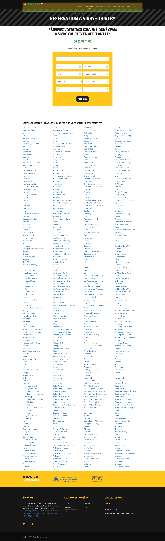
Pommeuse (88, 367)
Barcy (55, 141)
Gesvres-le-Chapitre (61, 248)
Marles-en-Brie (121, 313)
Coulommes (119, 203)
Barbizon (26, 141)
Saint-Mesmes (59, 402)
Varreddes (57, 440)
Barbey (118, 138)
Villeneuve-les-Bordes (62, 453)
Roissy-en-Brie (120, 378)
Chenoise (87, 189)
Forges (117, 240)
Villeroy (118, 456)
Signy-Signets (120, 418)
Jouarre (87, 267)
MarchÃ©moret (29, 313)
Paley (86, 359)
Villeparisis (88, 456)
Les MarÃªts (58, 294)
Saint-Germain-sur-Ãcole (125, 391)
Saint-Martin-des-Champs (63, 399)
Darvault (26, 222)
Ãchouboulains (121, 224)
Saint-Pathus (28, 405)
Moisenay (119, 324)
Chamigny (26, 176)
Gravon (118, 251)
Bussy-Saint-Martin (30, 165)
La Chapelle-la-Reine (123, 273)
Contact (130, 4)
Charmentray (28, 181)
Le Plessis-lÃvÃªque (123, 289)
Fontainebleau (89, 238)
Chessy (25, 192)
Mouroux (118, 340)
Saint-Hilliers (58, 394)
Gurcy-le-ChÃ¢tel (60, 259)
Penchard (118, 362)
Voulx (86, 467)
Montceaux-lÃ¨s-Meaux (124, 327)
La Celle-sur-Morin (30, 273)
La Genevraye (89, 278)
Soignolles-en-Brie (122, 421)
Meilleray (26, 321)
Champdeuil (119, 176)
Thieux (87, 426)
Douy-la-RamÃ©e (91, 224)
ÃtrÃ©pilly (58, 230)
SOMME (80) (54, 511)
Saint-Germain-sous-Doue (94, 391)
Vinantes (26, 464)
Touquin (26, 432)
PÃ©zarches (58, 364)
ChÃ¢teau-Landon (30, 184)
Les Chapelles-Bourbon (124, 292)
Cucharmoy (57, 216)
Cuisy (86, 216)
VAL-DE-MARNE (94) (47, 513)
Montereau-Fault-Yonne (32, 332)
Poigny (117, 364)
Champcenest (89, 176)
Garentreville (58, 246)
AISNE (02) (34, 516)
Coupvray (57, 205)
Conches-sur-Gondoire (62, 200)
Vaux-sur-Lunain (60, 442)
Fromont (118, 243)
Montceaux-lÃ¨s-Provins (32, 329)
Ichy (85, 262)
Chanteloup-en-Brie (123, 178)
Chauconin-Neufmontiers (94, 187)
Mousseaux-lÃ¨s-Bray (31, 343)
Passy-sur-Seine (59, 362)
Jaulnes (25, 267)
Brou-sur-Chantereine (31, 162)
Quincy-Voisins (28, 375)
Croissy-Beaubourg (122, 214)
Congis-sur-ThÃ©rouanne (125, 200)
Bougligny (119, 154)
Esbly (117, 227)
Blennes (56, 149)
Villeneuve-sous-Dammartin (126, 453)
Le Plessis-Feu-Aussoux (93, 289)
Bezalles (118, 146)
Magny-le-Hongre (122, 308)
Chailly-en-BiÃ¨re (29, 170)
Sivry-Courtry (58, 421)
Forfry (86, 240)
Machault (87, 308)
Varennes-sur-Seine (30, 440)
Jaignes (118, 265)
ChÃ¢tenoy (119, 184)
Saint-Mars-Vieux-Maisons (33, 399)
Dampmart (119, 219)
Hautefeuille (89, 259)
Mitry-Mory (88, 324)
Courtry (26, 211)
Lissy (55, 300)
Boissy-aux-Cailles (122, 152)
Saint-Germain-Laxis (61, 391)
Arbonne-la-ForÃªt (60, 130)
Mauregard (27, 319)
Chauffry (118, 187)
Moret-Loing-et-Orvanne (125, 337)
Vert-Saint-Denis (90, 445)
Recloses (26, 378)
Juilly (55, 270)
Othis (117, 356)
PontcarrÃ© (58, 370)
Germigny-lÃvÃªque (123, 246)
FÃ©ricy (118, 232)
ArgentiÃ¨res (89, 130)
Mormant (26, 340)
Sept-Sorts (27, 418)
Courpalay (27, 208)
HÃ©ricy (118, 259)
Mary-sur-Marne (90, 316)
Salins (117, 410)
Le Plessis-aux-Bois (61, 289)
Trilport (56, 434)
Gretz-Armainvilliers (61, 254)
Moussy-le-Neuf (59, 343)
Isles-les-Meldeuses (122, 262)
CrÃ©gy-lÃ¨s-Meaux (31, 214)
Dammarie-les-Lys (30, 219)
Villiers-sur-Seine (60, 461)
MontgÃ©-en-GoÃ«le (123, 332)
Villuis (86, 461)
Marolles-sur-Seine (61, 316)
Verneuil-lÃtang (29, 445)
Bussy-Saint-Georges (123, 162)
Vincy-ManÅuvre (60, 464)
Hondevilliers (58, 262)
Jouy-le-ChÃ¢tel (121, 267)
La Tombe (27, 283)
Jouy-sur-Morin (29, 270)
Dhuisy (56, 222)
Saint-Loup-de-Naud (61, 397)
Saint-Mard (119, 397)
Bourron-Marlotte (91, 157)
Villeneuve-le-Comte (30, 453)
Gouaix (25, 251)
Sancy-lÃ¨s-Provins (30, 415)
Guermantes (120, 257)
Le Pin (25, 289)
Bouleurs (57, 157)
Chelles (56, 189)
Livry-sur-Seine (121, 300)
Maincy (25, 310)
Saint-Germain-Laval (31, 391)
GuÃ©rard (57, 257)
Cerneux (56, 168)
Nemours (118, 348)
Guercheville (89, 257)
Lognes (87, 302)
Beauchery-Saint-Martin (32, 143)
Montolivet (57, 337)
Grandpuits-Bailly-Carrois (94, 251)
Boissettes (27, 152)
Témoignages (118, 4)
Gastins (87, 246)
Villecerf (118, 448)
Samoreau (88, 413)
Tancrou (26, 426)
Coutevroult (89, 211)
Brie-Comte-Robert (122, 160)
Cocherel (56, 197)
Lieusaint (118, 297)
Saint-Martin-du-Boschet (94, 399)
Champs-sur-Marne (61, 178)
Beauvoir (118, 143)
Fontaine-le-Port (59, 238)
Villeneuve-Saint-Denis (93, 453)
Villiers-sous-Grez (122, 459)
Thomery (118, 426)
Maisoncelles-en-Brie (92, 310)
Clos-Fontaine (28, 197)
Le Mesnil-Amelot (122, 286)
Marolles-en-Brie (29, 316)
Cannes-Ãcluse (90, 165)
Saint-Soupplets (90, 407)
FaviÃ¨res (57, 232)
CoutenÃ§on (58, 211)
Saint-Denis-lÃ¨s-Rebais (62, 388)
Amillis (55, 127)
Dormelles (27, 224)
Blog (108, 4)
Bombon (87, 154)
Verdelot (118, 442)
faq (66, 512)
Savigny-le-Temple (60, 415)
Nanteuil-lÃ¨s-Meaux (31, 348)
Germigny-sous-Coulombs (33, 248)
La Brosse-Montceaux (123, 270)
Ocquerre (118, 353)
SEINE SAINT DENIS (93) (31, 513)
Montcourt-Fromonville (62, 329)
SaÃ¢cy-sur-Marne (91, 383)
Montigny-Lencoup (91, 335)
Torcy (117, 429)
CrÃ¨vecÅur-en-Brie (61, 214)
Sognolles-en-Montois (93, 421)
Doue (55, 224)
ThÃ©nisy (57, 426)
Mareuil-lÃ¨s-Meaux (92, 313)
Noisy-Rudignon (90, 351)
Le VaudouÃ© (58, 292)
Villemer (87, 450)
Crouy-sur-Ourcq (29, 216)
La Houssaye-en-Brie (61, 281)
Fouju (25, 243)
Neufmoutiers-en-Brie (31, 351)
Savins (86, 415)
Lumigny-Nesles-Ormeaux (33, 308)
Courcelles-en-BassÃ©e (93, 205)
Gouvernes (57, 251)
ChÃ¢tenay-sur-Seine (92, 184)
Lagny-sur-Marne (91, 283)
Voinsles (87, 464)
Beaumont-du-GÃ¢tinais (62, 143)
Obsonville (88, 353)
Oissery (25, 356)
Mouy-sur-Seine (121, 343)
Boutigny (118, 157)
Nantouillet (88, 348)
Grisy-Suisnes (120, 254)
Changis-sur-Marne (92, 178)
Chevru (87, 192)
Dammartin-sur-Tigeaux (93, 219)
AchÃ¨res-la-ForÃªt (30, 127)
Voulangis (26, 467)
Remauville (57, 378)
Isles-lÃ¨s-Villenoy (30, 265)
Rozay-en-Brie (89, 380)
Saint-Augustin (59, 386)
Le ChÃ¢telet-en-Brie (61, 286)
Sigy (24, 421)
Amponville (88, 127)
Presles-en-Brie (121, 370)
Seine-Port (119, 415)
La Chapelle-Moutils (30, 275)
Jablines (87, 265)
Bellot (25, 146)
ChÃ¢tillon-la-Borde (30, 187)
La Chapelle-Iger (90, 273)
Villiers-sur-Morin (30, 461)
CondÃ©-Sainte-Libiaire (93, 200)
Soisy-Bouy (27, 424)
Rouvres (56, 380)
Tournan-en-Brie (60, 432)
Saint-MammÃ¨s (90, 397)
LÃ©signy (57, 297)
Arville (25, 133)
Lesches (26, 297)
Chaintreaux (89, 170)
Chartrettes (88, 181)
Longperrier (120, 302)
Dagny (117, 216)
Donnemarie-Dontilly (123, 222)
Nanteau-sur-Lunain (123, 345)
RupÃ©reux (58, 383)
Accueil (79, 4)
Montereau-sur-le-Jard (62, 332)
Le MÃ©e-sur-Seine (92, 286)
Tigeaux (87, 429)
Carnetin (118, 165)
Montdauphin (89, 329)
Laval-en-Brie (28, 286)
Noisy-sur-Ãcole (122, 351)
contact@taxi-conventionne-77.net (120, 513)
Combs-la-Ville (120, 197)
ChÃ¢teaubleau (59, 184)
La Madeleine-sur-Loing (93, 281)
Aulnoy (25, 135)
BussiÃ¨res (88, 162)
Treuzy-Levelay (121, 432)
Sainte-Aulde (28, 410)
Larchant (118, 283)
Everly (86, 230)
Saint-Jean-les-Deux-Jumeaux (95, 394)
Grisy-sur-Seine (29, 257)
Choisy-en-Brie (59, 195)
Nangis (56, 345)
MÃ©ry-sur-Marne (122, 321)
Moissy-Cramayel (29, 327)
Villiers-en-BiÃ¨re (60, 459)
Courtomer (119, 208)
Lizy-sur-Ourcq (59, 302)
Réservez (89, 4)
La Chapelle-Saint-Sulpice (94, 275)
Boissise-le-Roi (90, 152)
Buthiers (56, 165)
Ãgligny (26, 227)
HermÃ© (26, 262)
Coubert (26, 203)
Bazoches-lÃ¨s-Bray (123, 141)
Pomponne (119, 367)
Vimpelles (118, 461)
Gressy (25, 254)
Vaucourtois (89, 440)
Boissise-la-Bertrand (61, 152)
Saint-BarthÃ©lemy (91, 386)
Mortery (87, 340)
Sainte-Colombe (59, 410)
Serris (55, 418)
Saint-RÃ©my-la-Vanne (93, 405)
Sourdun (118, 424)
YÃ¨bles (56, 469)
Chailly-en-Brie (59, 170)
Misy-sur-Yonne (59, 324)
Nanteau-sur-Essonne (93, 345)
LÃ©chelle (88, 292)
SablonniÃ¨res (120, 383)
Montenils (119, 329)
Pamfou (118, 359)
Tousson (87, 432)
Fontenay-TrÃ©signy (61, 240)
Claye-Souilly (120, 195)
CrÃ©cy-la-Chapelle (122, 211)
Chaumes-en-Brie (29, 189)
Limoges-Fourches (30, 300)
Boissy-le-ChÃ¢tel (29, 154)
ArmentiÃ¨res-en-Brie (123, 130)
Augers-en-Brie (121, 133)
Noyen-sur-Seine (60, 353)
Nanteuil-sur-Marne (61, 348)
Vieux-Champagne (122, 445)
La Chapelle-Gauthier (61, 273)
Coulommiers (28, 205)
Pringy (25, 372)
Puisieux (87, 372)
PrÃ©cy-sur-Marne (91, 370)
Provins (56, 372)
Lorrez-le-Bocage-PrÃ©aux (64, 305)
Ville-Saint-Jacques (60, 448)
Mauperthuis (120, 316)
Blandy (25, 149)
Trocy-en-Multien (91, 434)
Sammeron (27, 413)
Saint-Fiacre (119, 388)
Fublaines (26, 246)
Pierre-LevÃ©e (90, 364)
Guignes (26, 259)
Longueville (27, 305)
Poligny (56, 367)
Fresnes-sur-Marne (61, 243)
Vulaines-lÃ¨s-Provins (123, 467)
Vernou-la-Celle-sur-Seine (63, 445)
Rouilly (25, 380)
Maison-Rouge (59, 310)
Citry (86, 195)
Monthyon (27, 335)
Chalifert (56, 173)
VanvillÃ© (119, 437)
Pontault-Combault (30, 370)
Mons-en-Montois (91, 327)
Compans (26, 200)
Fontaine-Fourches (30, 238)
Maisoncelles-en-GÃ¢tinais (125, 310)
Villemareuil (58, 450)
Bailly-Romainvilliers (30, 138)
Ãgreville (57, 227)
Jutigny (87, 270)
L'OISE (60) (35, 511)
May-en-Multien (59, 319)
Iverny (55, 265)
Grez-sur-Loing (90, 254)
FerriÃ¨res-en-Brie (60, 235)
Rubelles (118, 380)
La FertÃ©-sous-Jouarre (62, 278)
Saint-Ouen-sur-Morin (124, 402)
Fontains (118, 238)
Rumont (26, 383)
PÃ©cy (86, 362)
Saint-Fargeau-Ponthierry (94, 388)
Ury (116, 434)
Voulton (56, 467)
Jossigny (56, 267)
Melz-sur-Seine (90, 321)
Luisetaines (119, 305)
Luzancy (56, 308)
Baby (86, 135)
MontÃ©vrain (89, 332)
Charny (56, 181)
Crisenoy (87, 214)
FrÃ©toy (87, 243)
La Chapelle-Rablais (61, 275)
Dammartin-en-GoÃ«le (62, 219)
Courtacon (88, 208)
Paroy (25, 362)
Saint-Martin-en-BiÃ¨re (124, 399)
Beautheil (88, 143)
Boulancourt (27, 157)
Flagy (86, 235)
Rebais (117, 375)
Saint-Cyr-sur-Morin (31, 388)
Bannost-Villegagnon (92, 138)
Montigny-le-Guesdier (62, 335)
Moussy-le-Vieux (90, 343)
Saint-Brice (119, 386)
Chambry (118, 173)
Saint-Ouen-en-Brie (92, 402)
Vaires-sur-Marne (60, 437)
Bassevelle (88, 141)
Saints (86, 410)
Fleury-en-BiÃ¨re (121, 235)
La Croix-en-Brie (121, 275)
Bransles (26, 160)
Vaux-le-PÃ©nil (29, 442)
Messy (25, 324)
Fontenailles (27, 240)
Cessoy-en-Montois (122, 168)
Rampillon (57, 375)
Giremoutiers (89, 248)
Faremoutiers (28, 232)
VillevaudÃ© (27, 459)
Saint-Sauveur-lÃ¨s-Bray (124, 405)
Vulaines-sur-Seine (30, 469)
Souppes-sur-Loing (91, 424)
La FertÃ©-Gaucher (30, 278)
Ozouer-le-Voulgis (60, 359)
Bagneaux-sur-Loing (123, 135)
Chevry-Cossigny (121, 192)
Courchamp (119, 205)
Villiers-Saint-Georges (92, 459)
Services (99, 4)
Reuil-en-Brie (89, 378)
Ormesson (88, 356)
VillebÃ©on (88, 448)
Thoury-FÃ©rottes (60, 429)
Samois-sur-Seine (60, 413)
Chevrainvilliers (59, 192)
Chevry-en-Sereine (30, 195)
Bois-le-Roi (88, 149)
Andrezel (118, 127)
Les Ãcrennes (28, 294)
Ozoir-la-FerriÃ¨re (30, 359)
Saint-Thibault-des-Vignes (125, 407)
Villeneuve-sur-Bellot (31, 456)
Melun (55, 321)
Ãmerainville (89, 227)
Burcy (55, 162)
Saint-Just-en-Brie (122, 394)
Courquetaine (58, 208)
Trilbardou (27, 434)
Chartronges (120, 181)
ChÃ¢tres (57, 187)
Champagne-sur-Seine (62, 176)
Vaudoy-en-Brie (121, 440)
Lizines (25, 302)
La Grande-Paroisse (122, 278)
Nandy (25, 345)
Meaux (86, 319)
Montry (87, 337)
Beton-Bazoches (90, 146)
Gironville (118, 248)
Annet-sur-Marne (29, 130)
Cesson (87, 168)
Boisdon (118, 149)
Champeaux (27, 178)
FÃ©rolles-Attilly (29, 235)
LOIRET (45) (27, 511)
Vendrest (87, 442)
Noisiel (56, 351)
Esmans (26, 230)
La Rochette (119, 281)
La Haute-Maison (29, 281)
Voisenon (118, 464)
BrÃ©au (87, 160)
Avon (55, 135)
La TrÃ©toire (58, 283)
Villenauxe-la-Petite (122, 450)
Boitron (56, 154)
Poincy (25, 367)
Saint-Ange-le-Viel (30, 386)
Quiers (117, 372)
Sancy (117, 413)
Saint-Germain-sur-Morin (33, 394)
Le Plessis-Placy (29, 292)
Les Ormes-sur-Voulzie (93, 294)
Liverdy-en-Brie (90, 300)
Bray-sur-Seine (59, 160)
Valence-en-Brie (90, 437)
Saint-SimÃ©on (59, 407)
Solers (55, 424)
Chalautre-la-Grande (123, 170)
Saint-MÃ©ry (28, 402)
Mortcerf (56, 340)
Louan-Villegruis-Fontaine (94, 305)
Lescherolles (120, 294)
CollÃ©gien (88, 197)
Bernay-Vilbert (59, 146)
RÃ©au (87, 375)
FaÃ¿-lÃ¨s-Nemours (92, 232)
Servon (87, 418)
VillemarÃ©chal (29, 450)
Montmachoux (28, 337)
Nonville (26, 353)
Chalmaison (88, 173)
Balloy (55, 138)
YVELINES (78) (45, 511)
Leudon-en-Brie (90, 297)
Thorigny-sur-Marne (31, 429)
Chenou (118, 189)
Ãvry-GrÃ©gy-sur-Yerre (125, 230)
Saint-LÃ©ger (28, 397)
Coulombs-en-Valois (92, 203)
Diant (86, 222)
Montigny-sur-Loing (123, 335)
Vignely (25, 448)
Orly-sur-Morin (59, 356)
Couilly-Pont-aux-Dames (63, 203)
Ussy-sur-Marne (29, 437)
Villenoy (56, 456)
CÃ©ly (25, 168)
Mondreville (58, 327)
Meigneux (119, 319)
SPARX (25, 537)
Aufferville (88, 133)
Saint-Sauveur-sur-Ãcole (33, 407)
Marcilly (56, 313)
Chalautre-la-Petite (30, 173)
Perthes (26, 364)
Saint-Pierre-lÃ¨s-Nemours (64, 405)
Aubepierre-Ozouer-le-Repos (64, 133)
